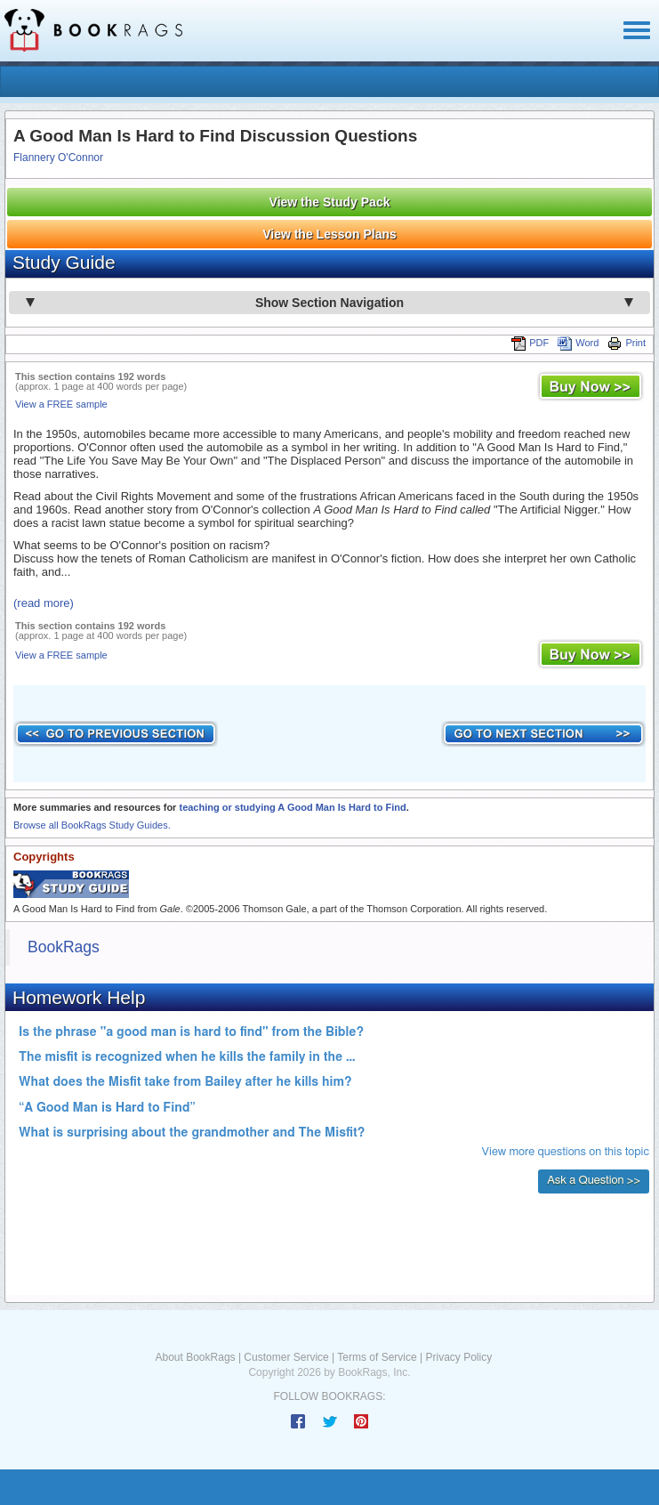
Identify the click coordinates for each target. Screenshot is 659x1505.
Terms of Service (376, 1357)
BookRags (64, 947)
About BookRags (196, 1357)
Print (626, 342)
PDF (530, 342)
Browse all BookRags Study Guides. (92, 825)
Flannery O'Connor (58, 157)
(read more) (43, 603)
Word (578, 342)
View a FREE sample (61, 404)
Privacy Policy (458, 1357)
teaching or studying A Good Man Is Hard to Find (292, 807)
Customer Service (286, 1357)
